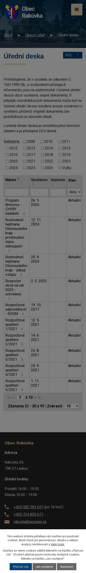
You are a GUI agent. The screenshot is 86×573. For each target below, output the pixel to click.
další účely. (58, 544)
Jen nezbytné (44, 566)
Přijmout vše (20, 566)
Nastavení (66, 566)
